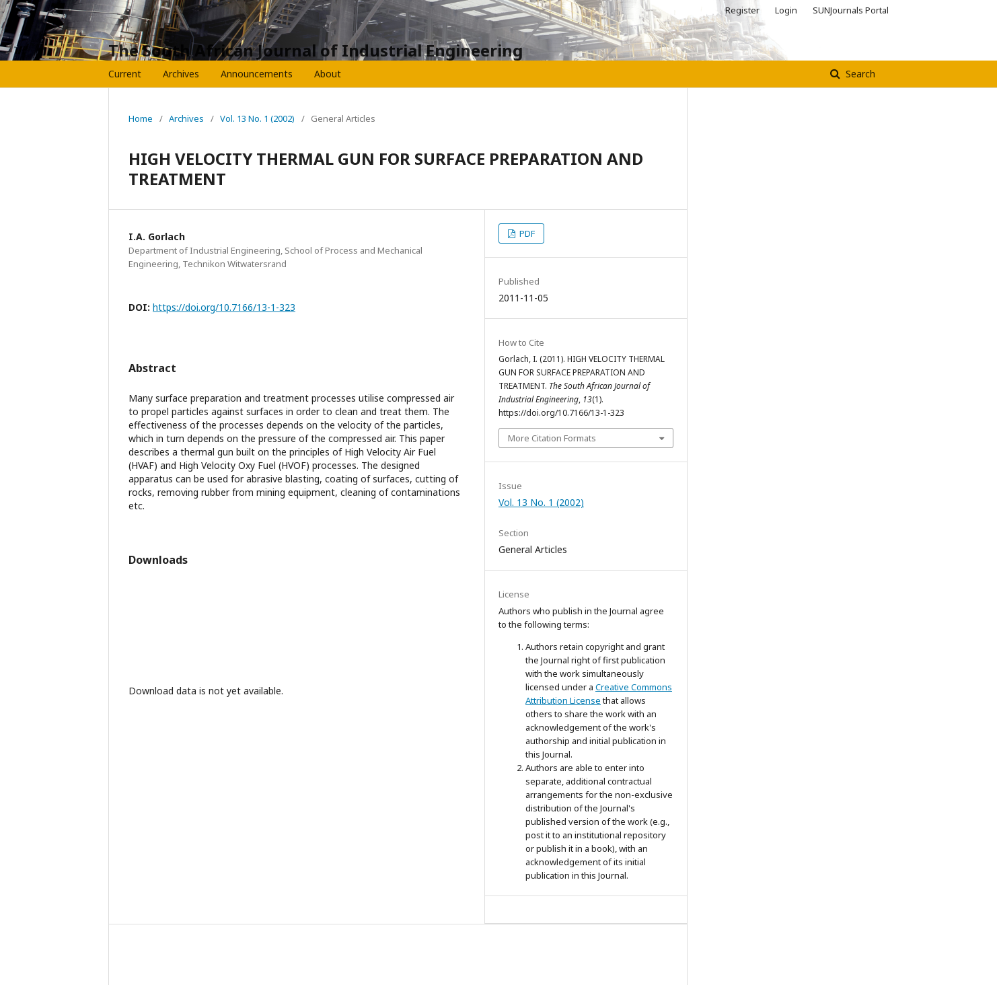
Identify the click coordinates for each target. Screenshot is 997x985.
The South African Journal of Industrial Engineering (315, 50)
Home (140, 118)
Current (124, 73)
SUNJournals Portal (851, 10)
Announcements (257, 73)
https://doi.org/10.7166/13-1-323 (224, 307)
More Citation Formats (552, 438)
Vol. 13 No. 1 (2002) (257, 118)
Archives (181, 73)
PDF (526, 233)
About (327, 73)
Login (786, 10)
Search (859, 73)
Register (742, 10)
